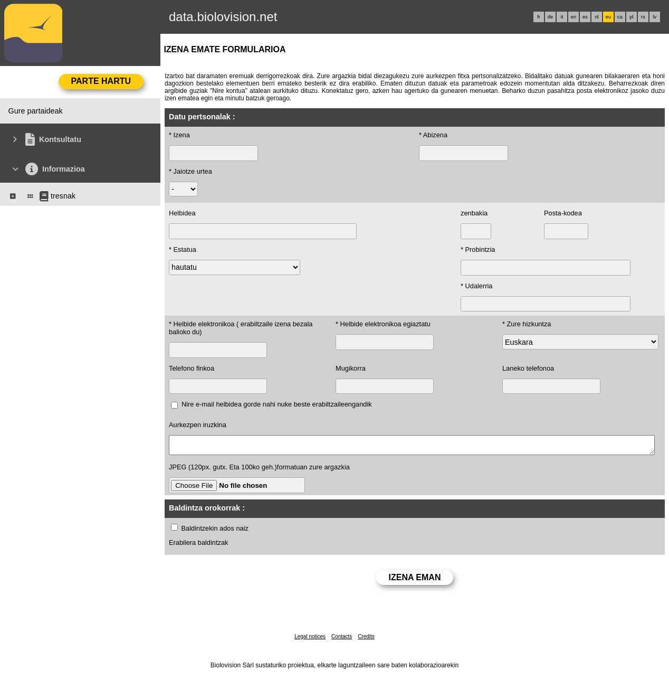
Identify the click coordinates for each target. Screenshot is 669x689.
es (585, 17)
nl (596, 17)
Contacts (341, 640)
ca (620, 17)
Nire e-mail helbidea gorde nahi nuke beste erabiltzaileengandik (276, 404)
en (573, 17)
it (562, 17)
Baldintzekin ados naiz (215, 531)
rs (643, 17)
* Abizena (433, 135)
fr (538, 17)
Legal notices (310, 640)
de (550, 17)
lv (655, 17)
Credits (366, 640)
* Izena (179, 135)
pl (631, 17)
